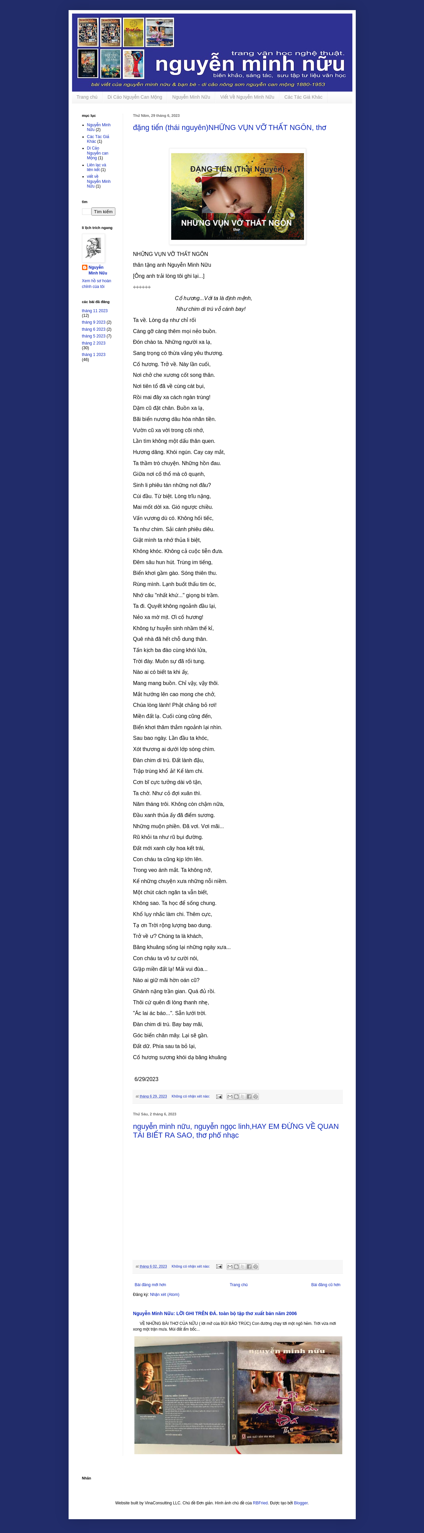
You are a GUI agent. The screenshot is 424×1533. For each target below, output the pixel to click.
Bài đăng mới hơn (150, 1284)
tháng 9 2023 (94, 322)
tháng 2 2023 (94, 343)
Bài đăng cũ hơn (326, 1284)
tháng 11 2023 (95, 310)
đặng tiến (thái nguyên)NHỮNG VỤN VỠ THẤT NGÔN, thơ (229, 127)
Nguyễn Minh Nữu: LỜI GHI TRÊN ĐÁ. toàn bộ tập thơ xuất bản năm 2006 (215, 1313)
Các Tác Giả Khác (303, 97)
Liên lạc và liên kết (96, 167)
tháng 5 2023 (94, 336)
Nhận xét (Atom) (164, 1294)
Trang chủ (87, 97)
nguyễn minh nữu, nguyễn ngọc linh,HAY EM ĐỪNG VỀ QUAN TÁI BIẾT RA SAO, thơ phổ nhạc (236, 1130)
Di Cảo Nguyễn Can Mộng (135, 97)
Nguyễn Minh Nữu (191, 97)
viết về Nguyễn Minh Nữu (99, 181)
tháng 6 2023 (94, 329)
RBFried (260, 1503)
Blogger (301, 1503)
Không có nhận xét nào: (191, 1096)
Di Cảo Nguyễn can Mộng (98, 153)
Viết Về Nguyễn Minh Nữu (247, 97)
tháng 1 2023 (94, 354)
